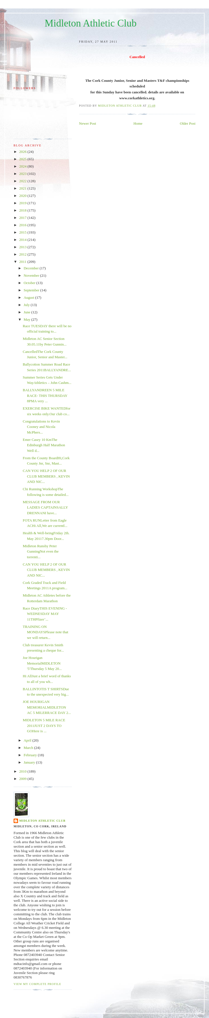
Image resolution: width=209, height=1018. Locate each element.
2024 (23, 166)
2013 (23, 247)
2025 (23, 159)
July (27, 305)
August (29, 297)
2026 (23, 151)
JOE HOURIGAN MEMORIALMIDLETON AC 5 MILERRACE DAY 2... (47, 707)
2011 (23, 262)
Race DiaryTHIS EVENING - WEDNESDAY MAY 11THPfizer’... (45, 613)
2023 (23, 174)
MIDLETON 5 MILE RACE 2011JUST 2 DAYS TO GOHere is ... (44, 725)
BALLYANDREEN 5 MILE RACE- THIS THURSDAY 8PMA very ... (45, 395)
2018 (23, 210)
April (28, 740)
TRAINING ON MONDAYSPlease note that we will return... (45, 632)
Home (138, 123)
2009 (23, 779)
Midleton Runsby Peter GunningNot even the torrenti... (40, 551)
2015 (23, 232)
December (32, 268)
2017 (23, 218)
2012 (23, 254)
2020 (23, 196)
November (32, 275)
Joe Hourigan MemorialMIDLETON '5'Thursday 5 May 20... (42, 663)
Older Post (187, 123)
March (29, 748)
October (30, 283)
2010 (23, 771)
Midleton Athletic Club (90, 23)
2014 (23, 240)
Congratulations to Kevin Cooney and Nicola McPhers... (41, 426)
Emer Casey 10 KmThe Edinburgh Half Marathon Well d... (44, 445)
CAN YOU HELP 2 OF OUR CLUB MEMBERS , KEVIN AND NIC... (46, 476)
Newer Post (87, 123)
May (27, 319)
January (30, 762)
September (32, 290)
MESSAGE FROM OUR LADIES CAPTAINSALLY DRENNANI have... (45, 507)
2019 (23, 203)
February (31, 755)
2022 (23, 181)
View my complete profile (37, 984)
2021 (23, 188)
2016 (23, 225)
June (27, 312)
